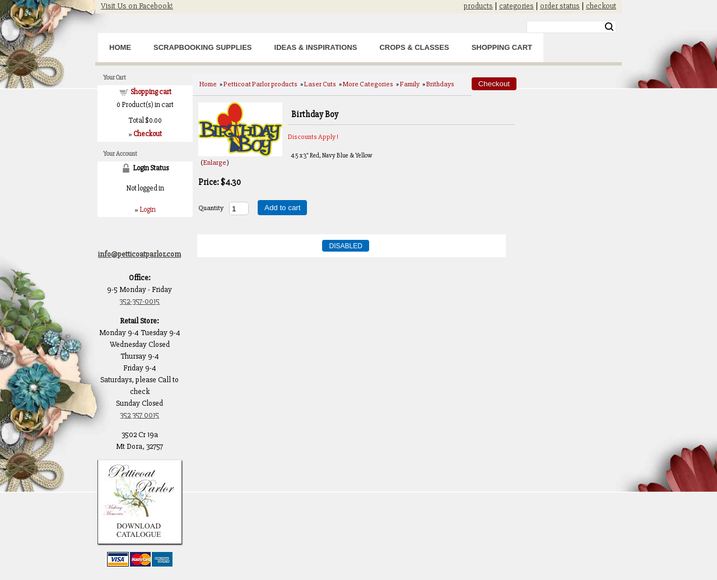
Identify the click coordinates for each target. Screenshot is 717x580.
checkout (601, 6)
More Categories (368, 84)
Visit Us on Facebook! (137, 6)
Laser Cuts (320, 84)
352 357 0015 (139, 415)
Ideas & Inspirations (315, 47)
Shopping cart (151, 91)
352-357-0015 (139, 301)
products (478, 6)
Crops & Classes (414, 47)
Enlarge (214, 162)
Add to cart (282, 207)
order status (560, 6)
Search (609, 27)
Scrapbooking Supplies (202, 47)
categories (516, 6)
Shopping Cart (502, 47)
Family (410, 84)
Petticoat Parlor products (260, 84)
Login (147, 209)
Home (120, 47)
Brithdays (440, 84)
